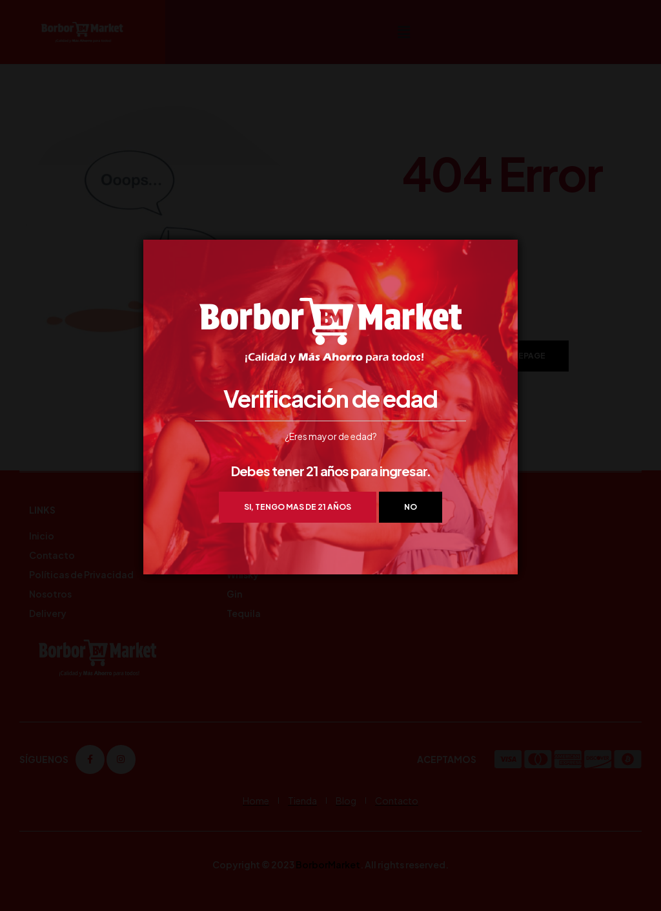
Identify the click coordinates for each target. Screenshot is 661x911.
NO (410, 507)
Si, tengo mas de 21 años (297, 507)
